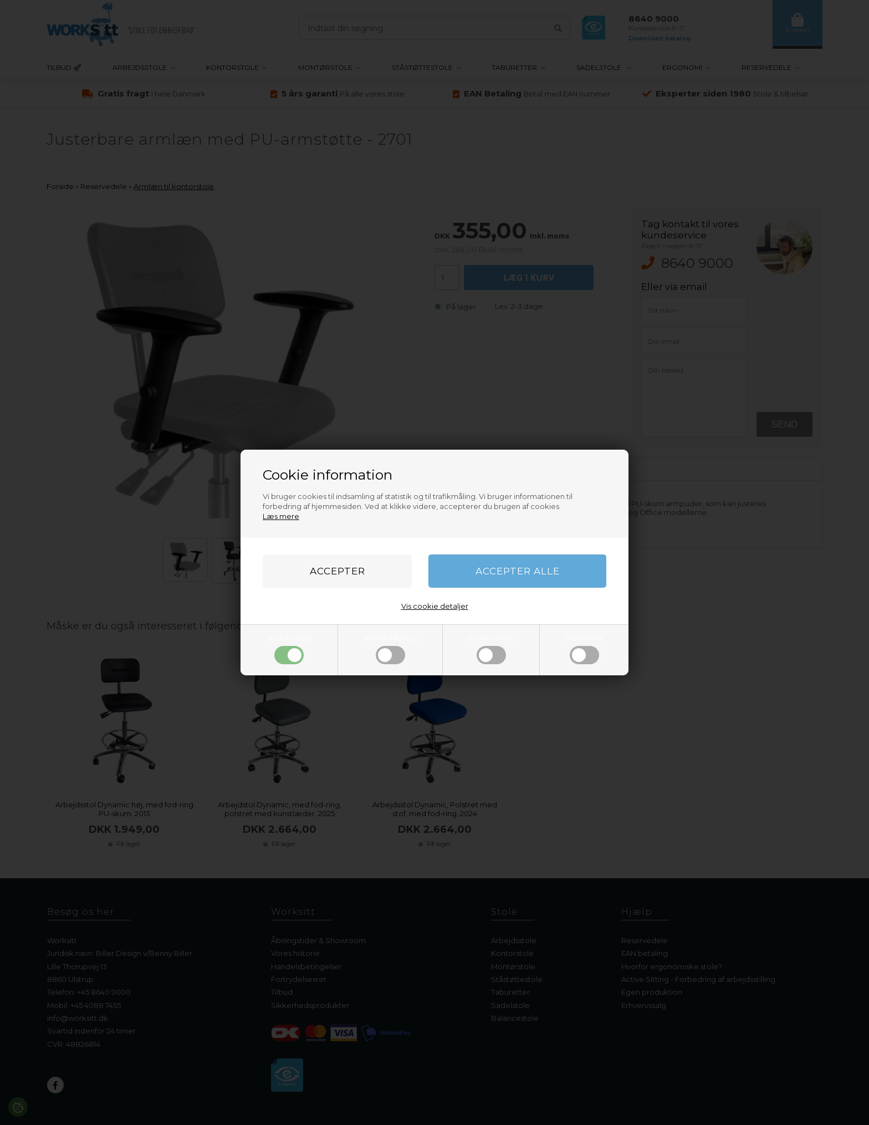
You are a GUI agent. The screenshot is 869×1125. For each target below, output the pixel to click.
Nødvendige (289, 648)
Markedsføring (390, 648)
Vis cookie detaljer (434, 606)
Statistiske (584, 648)
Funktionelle (491, 648)
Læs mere (281, 516)
